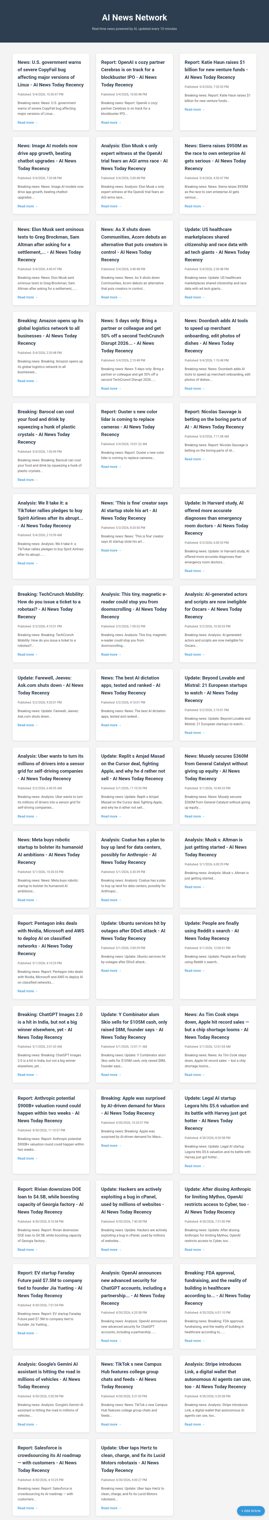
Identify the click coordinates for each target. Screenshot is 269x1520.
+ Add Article (251, 1511)
